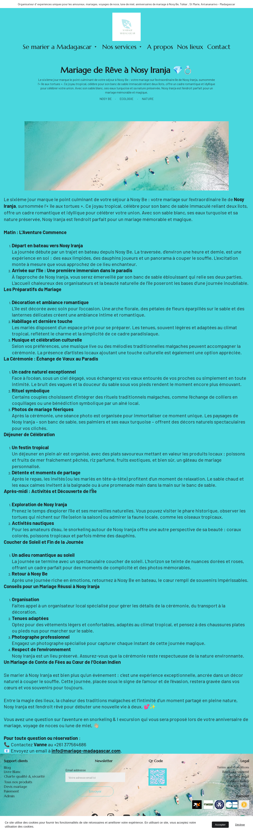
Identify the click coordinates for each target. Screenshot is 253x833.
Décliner (240, 824)
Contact (219, 47)
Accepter (220, 824)
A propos (160, 47)
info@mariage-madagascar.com (86, 750)
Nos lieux (190, 47)
